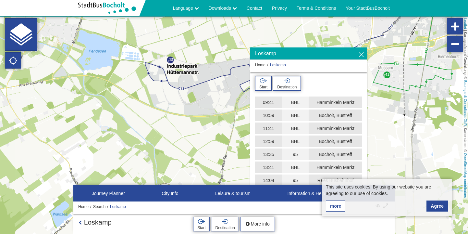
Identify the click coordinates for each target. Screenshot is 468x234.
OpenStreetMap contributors (465, 175)
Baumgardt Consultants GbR (465, 103)
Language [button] (186, 8)
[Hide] (361, 55)
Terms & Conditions (316, 8)
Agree (437, 206)
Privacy (279, 8)
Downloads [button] (223, 8)
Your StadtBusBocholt (368, 8)
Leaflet (465, 23)
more (335, 206)
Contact (254, 8)
